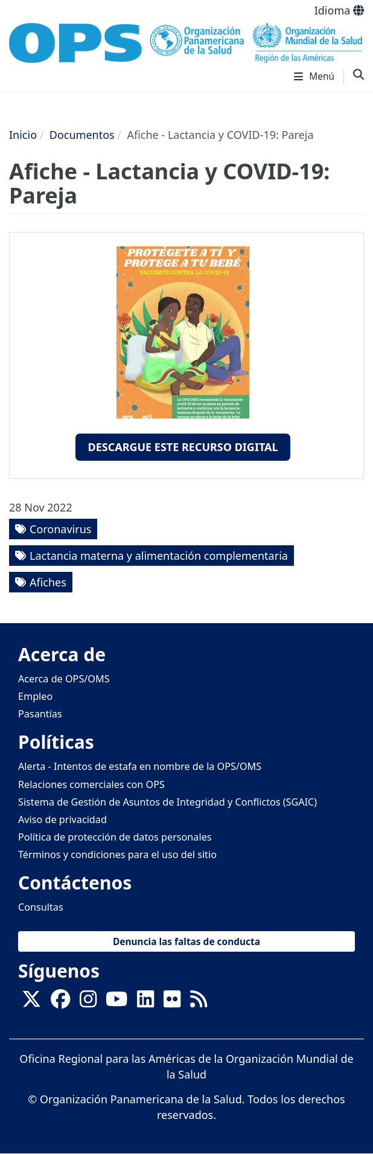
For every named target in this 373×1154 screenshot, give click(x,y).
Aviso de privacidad (62, 819)
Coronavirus (60, 529)
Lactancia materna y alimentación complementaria (159, 555)
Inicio (23, 134)
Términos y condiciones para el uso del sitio (117, 854)
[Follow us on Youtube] (116, 1002)
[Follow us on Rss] (198, 1002)
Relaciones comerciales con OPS (91, 784)
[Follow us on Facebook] (60, 1002)
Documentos (82, 134)
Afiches (48, 582)
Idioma (339, 10)
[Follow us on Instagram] (88, 1002)
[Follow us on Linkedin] (145, 1002)
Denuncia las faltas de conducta (186, 941)
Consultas (40, 907)
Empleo (35, 696)
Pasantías (40, 713)
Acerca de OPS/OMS (64, 678)
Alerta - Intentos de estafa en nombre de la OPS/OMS (139, 766)
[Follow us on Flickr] (172, 1002)
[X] (31, 1002)
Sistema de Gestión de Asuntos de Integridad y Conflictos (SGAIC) (167, 802)
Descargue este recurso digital (183, 447)
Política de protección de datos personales (115, 837)
